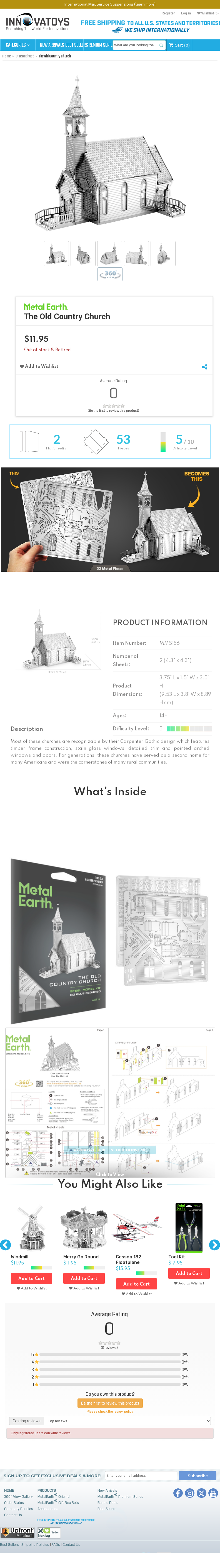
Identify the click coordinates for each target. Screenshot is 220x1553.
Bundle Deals (108, 1502)
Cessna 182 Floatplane (128, 1259)
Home (9, 1490)
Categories (18, 45)
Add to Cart (31, 1278)
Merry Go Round (81, 1256)
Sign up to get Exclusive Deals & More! (52, 1475)
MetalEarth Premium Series (120, 1495)
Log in (186, 13)
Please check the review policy (110, 1410)
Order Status (14, 1502)
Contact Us (13, 1514)
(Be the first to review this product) (113, 410)
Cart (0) (207, 45)
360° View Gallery (18, 1496)
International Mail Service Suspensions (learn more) (110, 4)
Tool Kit (176, 1256)
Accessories (48, 1508)
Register (168, 13)
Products (47, 1490)
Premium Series (123, 45)
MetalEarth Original (54, 1495)
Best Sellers (87, 45)
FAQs (55, 1544)
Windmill (19, 1256)
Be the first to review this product (110, 1402)
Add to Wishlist (39, 367)
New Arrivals (52, 45)
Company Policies (18, 1508)
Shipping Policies (35, 1544)
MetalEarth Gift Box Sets (58, 1501)
